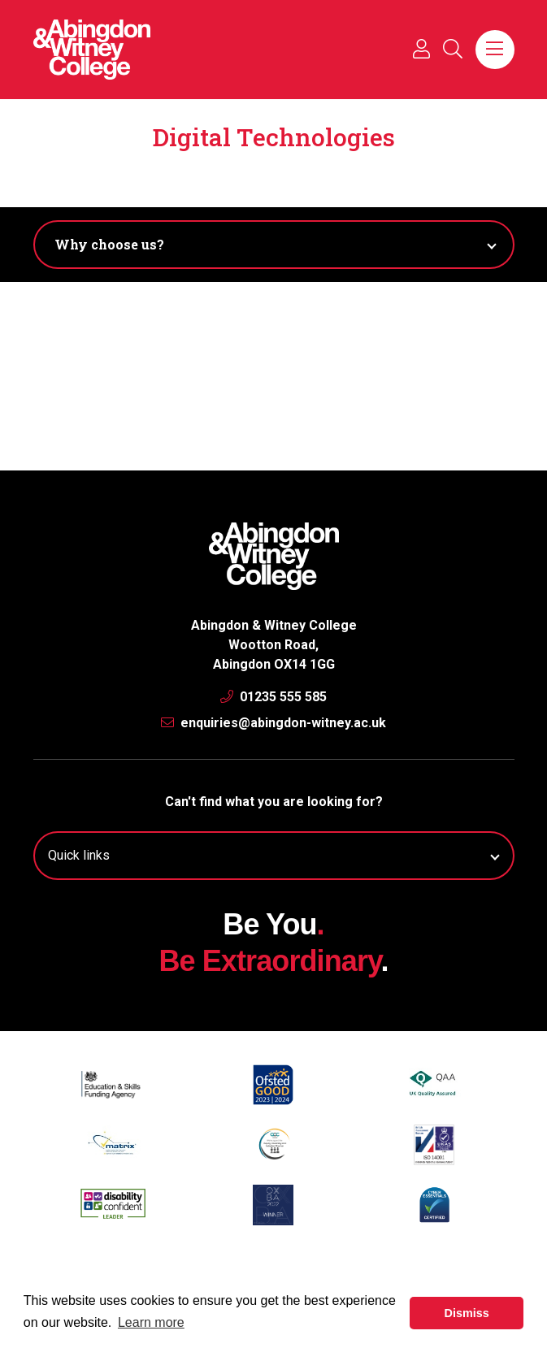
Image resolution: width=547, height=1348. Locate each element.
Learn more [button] (151, 1322)
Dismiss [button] (467, 1313)
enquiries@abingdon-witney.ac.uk (273, 722)
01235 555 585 (273, 696)
